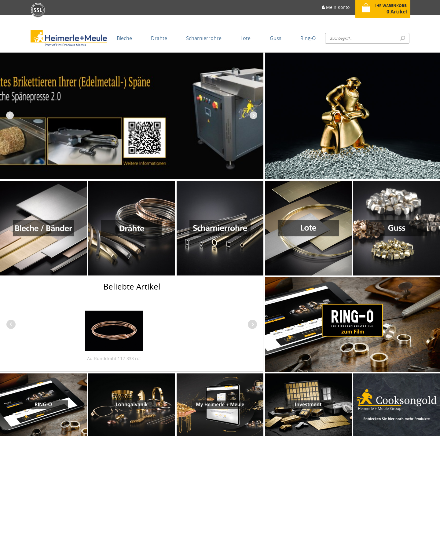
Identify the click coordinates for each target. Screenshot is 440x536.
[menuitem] (335, 9)
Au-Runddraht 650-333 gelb (128, 358)
